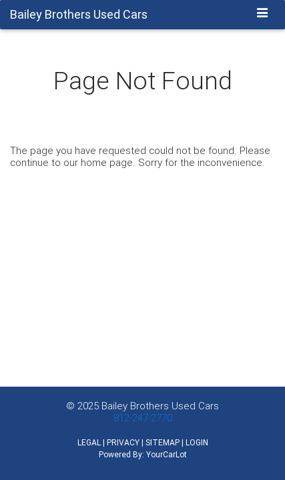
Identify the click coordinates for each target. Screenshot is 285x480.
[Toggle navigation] (263, 14)
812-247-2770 (142, 417)
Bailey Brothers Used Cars (160, 405)
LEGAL (89, 442)
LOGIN (197, 442)
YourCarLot (166, 454)
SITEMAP (163, 442)
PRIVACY (123, 442)
